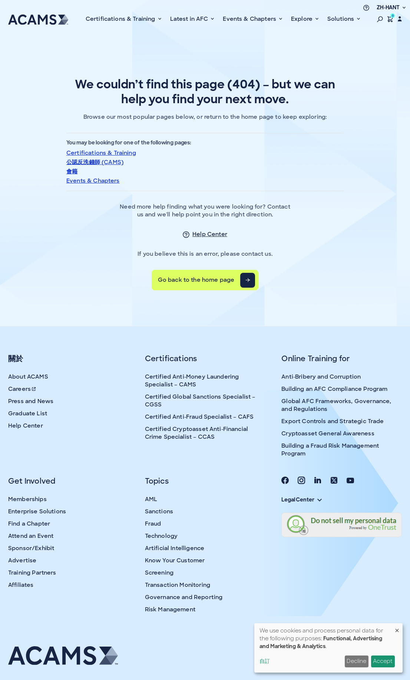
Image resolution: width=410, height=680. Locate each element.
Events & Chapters (93, 180)
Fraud (153, 523)
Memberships (27, 499)
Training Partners (32, 572)
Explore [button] (302, 19)
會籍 (71, 171)
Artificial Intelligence (174, 548)
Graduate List (27, 413)
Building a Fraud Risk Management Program (330, 449)
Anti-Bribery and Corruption (321, 376)
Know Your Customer (175, 560)
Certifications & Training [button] (121, 19)
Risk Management (170, 609)
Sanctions (159, 511)
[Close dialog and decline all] (397, 627)
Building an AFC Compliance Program (334, 389)
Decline (356, 661)
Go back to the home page (196, 280)
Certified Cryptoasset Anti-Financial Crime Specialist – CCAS (196, 433)
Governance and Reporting (184, 597)
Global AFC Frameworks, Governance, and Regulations (336, 405)
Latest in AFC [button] (190, 19)
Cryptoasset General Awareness (327, 433)
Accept (383, 661)
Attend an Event (30, 536)
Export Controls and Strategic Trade (332, 421)
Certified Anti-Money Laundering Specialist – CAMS (192, 380)
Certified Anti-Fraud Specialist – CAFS (199, 417)
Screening (159, 572)
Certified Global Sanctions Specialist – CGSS (200, 400)
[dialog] (328, 648)
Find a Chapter (29, 523)
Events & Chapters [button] (250, 19)
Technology (161, 536)
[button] (380, 18)
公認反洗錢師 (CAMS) (94, 162)
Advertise (22, 560)
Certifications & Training (101, 153)
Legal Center (301, 499)
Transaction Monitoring (177, 585)
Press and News (30, 401)
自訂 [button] (264, 661)
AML (151, 499)
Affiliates (21, 585)
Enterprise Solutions (37, 511)
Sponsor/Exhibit (31, 548)
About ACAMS (28, 376)
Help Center (209, 234)
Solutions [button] (341, 19)
